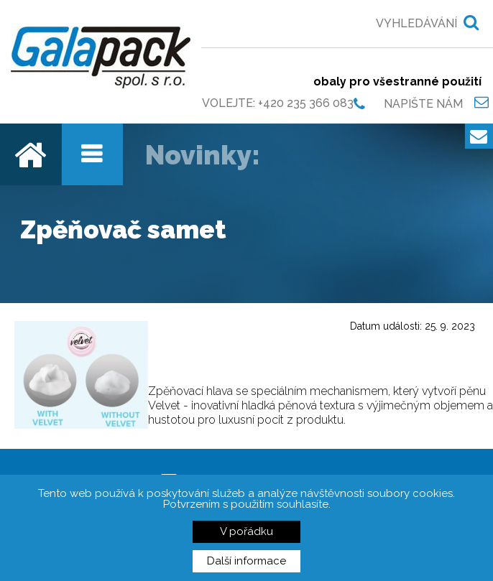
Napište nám (423, 103)
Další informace (246, 560)
